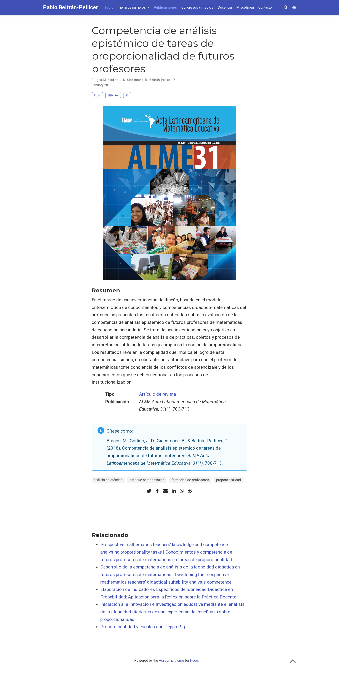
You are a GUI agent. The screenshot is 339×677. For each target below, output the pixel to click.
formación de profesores (190, 480)
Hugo (194, 660)
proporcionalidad (228, 480)
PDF (97, 95)
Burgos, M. (99, 80)
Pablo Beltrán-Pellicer (70, 7)
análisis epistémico (108, 480)
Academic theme (171, 660)
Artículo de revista (157, 394)
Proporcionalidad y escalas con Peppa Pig (142, 626)
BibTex (113, 95)
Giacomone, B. (137, 80)
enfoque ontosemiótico (147, 480)
